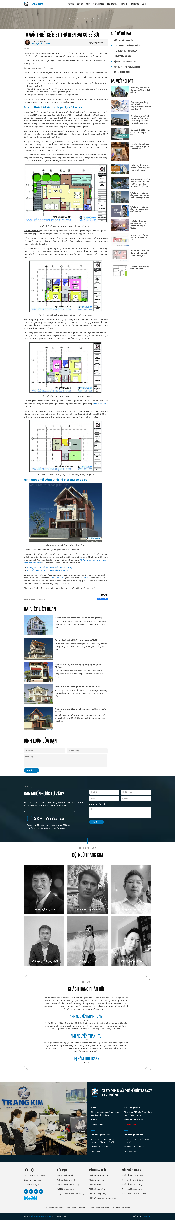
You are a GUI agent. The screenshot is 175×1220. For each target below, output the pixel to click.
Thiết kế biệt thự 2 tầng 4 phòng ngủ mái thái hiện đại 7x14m (80, 710)
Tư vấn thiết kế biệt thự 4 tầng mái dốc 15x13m (77, 640)
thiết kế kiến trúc (100, 403)
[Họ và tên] (104, 792)
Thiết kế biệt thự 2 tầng (132, 1184)
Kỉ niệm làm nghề (31, 1184)
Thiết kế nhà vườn (97, 1189)
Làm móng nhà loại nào (122, 56)
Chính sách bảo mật (54, 1207)
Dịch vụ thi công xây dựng (68, 1184)
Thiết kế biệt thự (96, 1184)
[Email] (104, 798)
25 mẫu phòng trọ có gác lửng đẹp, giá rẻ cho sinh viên (139, 146)
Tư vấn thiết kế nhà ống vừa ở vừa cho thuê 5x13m (139, 209)
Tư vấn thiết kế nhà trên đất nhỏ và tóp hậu (139, 237)
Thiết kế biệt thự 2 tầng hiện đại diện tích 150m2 (78, 686)
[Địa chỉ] (136, 798)
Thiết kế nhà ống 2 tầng (132, 1175)
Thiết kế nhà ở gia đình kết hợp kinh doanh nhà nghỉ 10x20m (138, 224)
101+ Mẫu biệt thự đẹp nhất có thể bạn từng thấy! (49, 570)
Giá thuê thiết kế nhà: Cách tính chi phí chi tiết (140, 132)
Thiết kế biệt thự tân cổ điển (134, 1193)
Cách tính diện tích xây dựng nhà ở (127, 45)
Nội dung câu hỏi (97, 804)
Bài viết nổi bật (122, 80)
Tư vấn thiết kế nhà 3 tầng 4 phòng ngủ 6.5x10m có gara (139, 253)
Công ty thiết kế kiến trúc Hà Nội (71, 1193)
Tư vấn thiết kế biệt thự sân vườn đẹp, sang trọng (78, 617)
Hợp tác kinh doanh (121, 1207)
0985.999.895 (97, 1124)
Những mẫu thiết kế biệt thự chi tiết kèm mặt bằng (49, 567)
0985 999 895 (58, 577)
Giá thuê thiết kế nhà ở (122, 71)
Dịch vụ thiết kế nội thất (67, 1180)
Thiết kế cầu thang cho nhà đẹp (125, 50)
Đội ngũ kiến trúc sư (32, 1180)
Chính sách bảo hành (99, 1207)
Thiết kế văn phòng (97, 1193)
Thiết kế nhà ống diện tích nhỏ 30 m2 (140, 267)
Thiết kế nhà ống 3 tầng (132, 1180)
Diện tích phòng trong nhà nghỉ (125, 61)
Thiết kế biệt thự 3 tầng (132, 1189)
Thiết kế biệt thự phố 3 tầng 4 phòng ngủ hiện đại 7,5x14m (78, 666)
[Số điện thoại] (136, 792)
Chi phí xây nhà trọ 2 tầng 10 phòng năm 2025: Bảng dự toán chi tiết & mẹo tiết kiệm (139, 119)
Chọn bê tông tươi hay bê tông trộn (127, 66)
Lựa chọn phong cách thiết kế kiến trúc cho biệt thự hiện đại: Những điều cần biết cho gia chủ (140, 182)
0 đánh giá (40, 600)
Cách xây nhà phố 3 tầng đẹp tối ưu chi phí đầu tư (140, 90)
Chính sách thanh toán (76, 1207)
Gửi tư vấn (85, 577)
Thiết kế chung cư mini (66, 1189)
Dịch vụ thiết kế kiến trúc (67, 1175)
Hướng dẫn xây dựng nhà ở (123, 40)
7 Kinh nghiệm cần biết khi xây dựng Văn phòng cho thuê (140, 167)
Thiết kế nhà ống (96, 1180)
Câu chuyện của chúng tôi (35, 1175)
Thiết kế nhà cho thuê (98, 1175)
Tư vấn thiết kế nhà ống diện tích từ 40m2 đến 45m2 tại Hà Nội (140, 195)
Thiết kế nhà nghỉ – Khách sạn (102, 1198)
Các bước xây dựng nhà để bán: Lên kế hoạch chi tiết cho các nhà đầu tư (140, 105)
